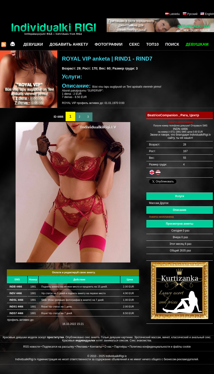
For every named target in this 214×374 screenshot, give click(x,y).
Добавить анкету (69, 44)
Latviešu (175, 14)
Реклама (81, 346)
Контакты (96, 346)
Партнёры (120, 346)
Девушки (33, 44)
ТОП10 (152, 44)
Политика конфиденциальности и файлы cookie (160, 346)
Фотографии (108, 44)
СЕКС (134, 44)
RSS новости (31, 346)
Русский (192, 14)
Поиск (172, 44)
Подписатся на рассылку (58, 346)
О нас (108, 346)
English (209, 14)
